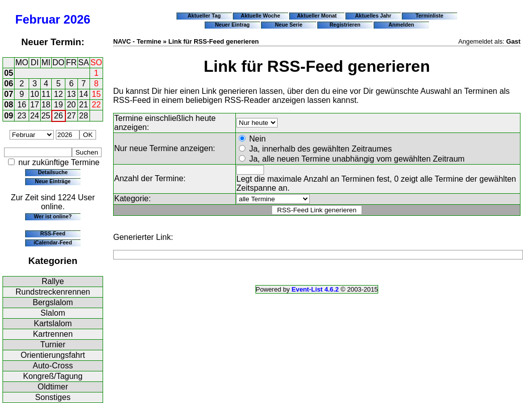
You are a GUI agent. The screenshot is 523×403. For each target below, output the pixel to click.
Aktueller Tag (204, 16)
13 (71, 94)
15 (96, 94)
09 (8, 115)
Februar (37, 19)
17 (34, 104)
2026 (76, 19)
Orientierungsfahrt (53, 355)
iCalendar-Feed (53, 242)
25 (45, 115)
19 (58, 104)
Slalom (53, 313)
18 (45, 104)
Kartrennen (52, 334)
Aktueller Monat (316, 16)
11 (45, 94)
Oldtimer (53, 386)
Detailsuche (52, 172)
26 (58, 115)
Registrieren (345, 25)
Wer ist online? (52, 216)
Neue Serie (289, 25)
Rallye (53, 281)
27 (71, 115)
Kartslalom (53, 323)
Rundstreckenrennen (53, 292)
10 (34, 94)
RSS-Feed (52, 233)
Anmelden (401, 25)
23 (21, 115)
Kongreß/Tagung (52, 376)
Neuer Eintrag (232, 25)
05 (8, 73)
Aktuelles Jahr (373, 16)
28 (83, 115)
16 (21, 104)
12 (58, 94)
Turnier (52, 344)
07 (8, 94)
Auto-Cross (53, 365)
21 (83, 104)
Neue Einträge (53, 181)
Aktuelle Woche (260, 16)
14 (83, 94)
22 (96, 104)
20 (71, 104)
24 (34, 115)
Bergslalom (53, 302)
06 (8, 83)
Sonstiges (52, 397)
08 (8, 104)
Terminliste (429, 16)
